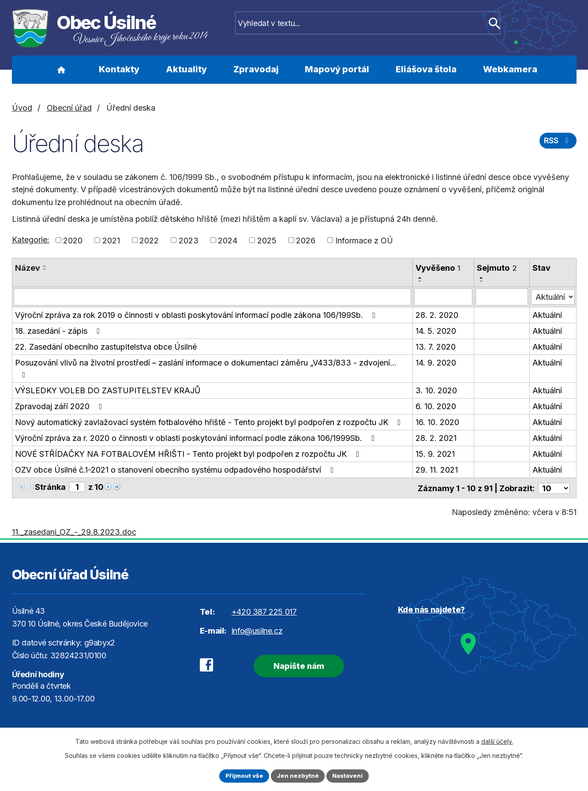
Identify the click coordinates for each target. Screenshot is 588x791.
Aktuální (547, 314)
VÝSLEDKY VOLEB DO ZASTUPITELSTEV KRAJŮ (107, 390)
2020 (72, 240)
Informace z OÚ (364, 240)
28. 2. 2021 (436, 437)
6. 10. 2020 (436, 405)
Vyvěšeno (438, 267)
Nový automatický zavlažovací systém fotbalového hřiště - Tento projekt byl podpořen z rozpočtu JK (209, 421)
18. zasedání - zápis (59, 330)
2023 (188, 240)
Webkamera (510, 69)
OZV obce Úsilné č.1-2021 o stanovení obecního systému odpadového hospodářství (176, 469)
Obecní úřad (69, 107)
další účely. (497, 740)
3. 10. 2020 (436, 390)
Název (27, 267)
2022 (149, 240)
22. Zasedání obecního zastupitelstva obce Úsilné (106, 346)
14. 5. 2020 (436, 330)
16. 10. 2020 (437, 421)
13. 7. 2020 (436, 346)
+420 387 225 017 (264, 610)
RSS (557, 142)
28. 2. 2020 (437, 314)
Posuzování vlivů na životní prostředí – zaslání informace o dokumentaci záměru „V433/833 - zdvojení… (206, 368)
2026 (305, 240)
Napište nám (292, 663)
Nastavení (350, 775)
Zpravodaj (256, 69)
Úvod (61, 70)
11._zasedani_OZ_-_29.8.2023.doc (74, 530)
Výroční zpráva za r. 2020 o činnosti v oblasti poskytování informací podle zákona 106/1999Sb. (196, 437)
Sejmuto (497, 267)
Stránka (50, 486)
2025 (267, 240)
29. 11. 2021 (437, 469)
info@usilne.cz (257, 629)
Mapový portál (337, 69)
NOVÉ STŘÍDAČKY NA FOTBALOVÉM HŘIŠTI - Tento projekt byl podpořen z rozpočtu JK (189, 453)
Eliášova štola (426, 69)
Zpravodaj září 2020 (60, 405)
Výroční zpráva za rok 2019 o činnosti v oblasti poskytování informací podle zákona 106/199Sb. (197, 314)
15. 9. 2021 (435, 453)
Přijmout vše (242, 775)
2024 (227, 240)
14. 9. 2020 (436, 362)
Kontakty (119, 69)
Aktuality (186, 69)
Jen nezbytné (298, 775)
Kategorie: (30, 239)
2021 (111, 240)
